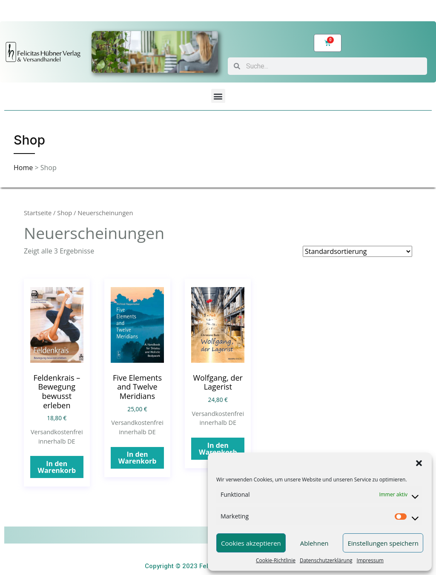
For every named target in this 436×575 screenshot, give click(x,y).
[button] (419, 463)
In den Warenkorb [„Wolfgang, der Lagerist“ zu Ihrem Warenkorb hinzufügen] (218, 449)
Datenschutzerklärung (326, 560)
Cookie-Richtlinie (275, 560)
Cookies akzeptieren (251, 543)
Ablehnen (314, 543)
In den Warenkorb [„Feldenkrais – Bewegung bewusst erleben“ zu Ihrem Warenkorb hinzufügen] (56, 467)
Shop (64, 212)
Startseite (38, 212)
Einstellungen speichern (383, 543)
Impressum (370, 560)
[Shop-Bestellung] (357, 251)
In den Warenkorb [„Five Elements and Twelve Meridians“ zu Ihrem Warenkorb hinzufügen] (137, 458)
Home (24, 167)
